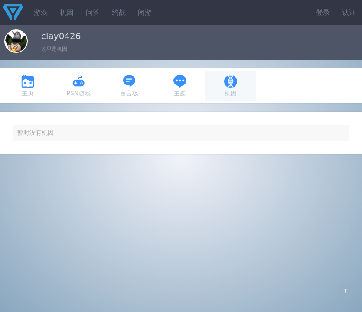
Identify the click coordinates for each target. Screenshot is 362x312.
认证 (349, 12)
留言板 (129, 86)
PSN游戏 (78, 86)
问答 (93, 12)
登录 (323, 12)
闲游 (145, 12)
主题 (180, 86)
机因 (67, 12)
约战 (119, 12)
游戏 (41, 12)
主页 (28, 86)
